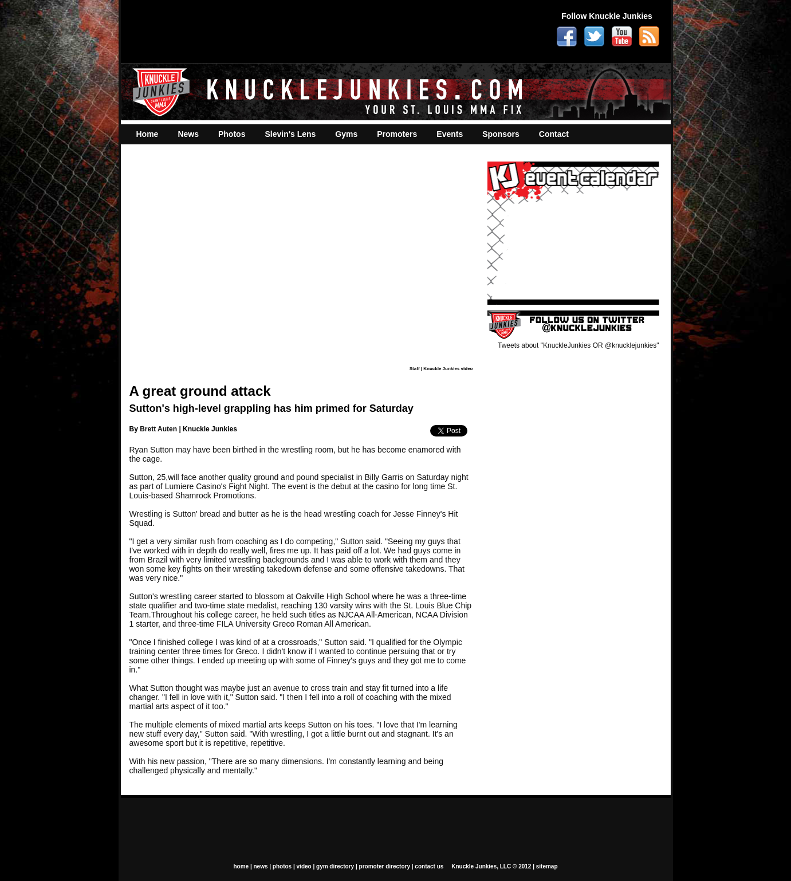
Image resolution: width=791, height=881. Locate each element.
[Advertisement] (335, 31)
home (241, 866)
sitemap (547, 866)
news (260, 866)
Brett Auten (158, 429)
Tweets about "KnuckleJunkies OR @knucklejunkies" (578, 345)
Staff (415, 368)
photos (282, 866)
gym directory (335, 866)
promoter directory (384, 866)
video (304, 866)
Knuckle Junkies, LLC (481, 866)
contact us (429, 866)
